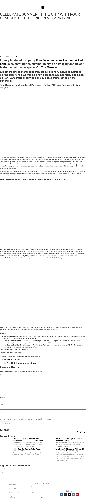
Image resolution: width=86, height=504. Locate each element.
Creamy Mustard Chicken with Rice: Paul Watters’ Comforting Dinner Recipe (28, 439)
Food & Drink (17, 57)
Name (2, 397)
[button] (42, 7)
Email (2, 405)
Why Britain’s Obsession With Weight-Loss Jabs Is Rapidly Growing (70, 450)
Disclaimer (12, 497)
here (36, 338)
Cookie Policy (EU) (15, 493)
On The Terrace (46, 67)
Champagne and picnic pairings (10, 359)
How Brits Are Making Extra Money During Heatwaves (69, 439)
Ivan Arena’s (71, 173)
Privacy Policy (13, 489)
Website (2, 412)
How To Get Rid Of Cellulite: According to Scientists (20, 363)
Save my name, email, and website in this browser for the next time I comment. (26, 419)
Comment (3, 375)
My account (12, 485)
